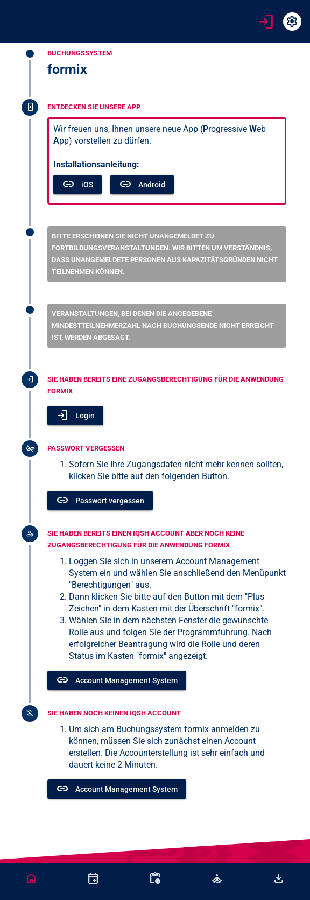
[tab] (31, 878)
